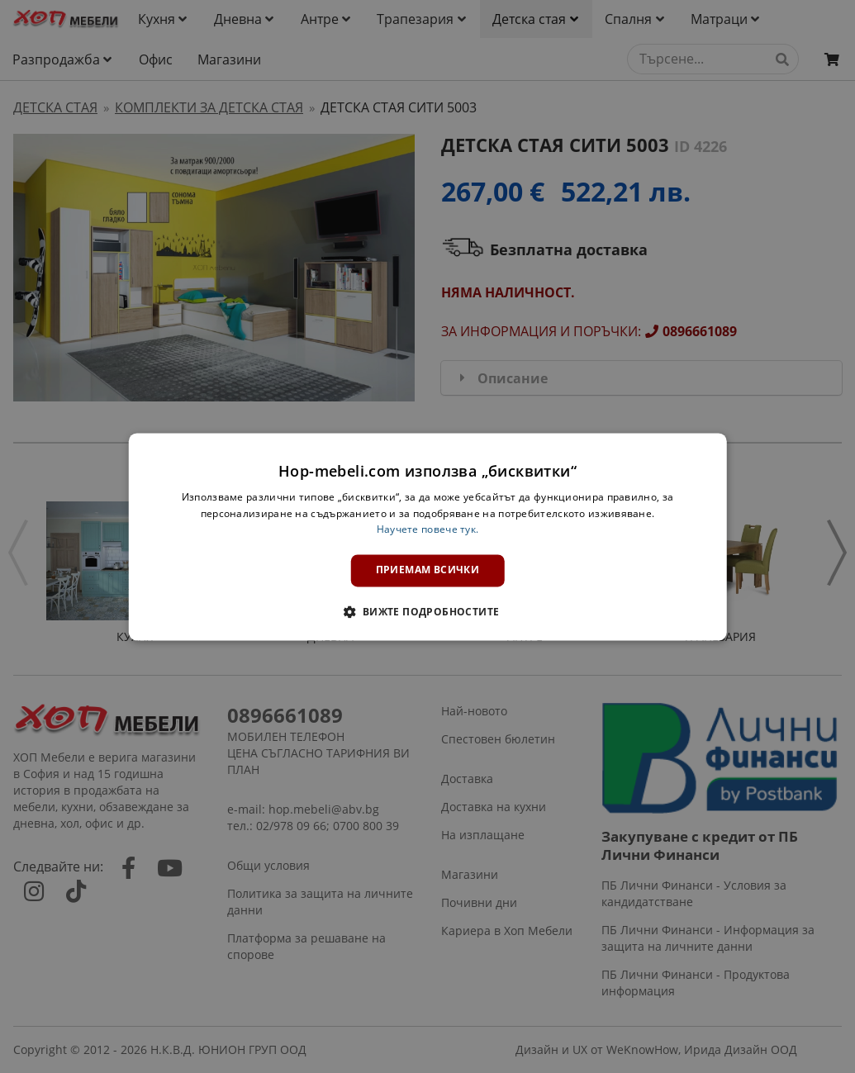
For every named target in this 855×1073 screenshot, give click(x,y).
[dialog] (427, 536)
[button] (427, 611)
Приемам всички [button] (428, 570)
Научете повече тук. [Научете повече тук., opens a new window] (428, 530)
